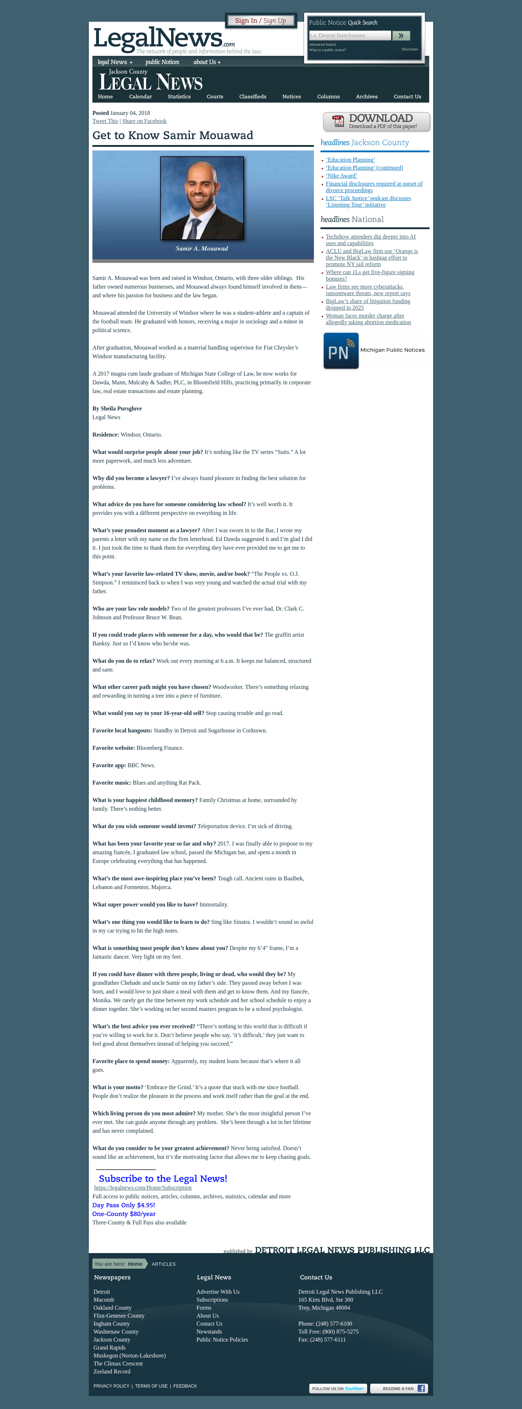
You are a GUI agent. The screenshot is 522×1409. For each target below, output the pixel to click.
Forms (203, 1308)
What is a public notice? (327, 50)
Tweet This (105, 121)
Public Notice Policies (222, 1339)
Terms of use (151, 1386)
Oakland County (113, 1308)
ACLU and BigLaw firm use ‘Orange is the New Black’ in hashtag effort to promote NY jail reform (372, 257)
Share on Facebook (144, 121)
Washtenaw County (116, 1332)
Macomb (104, 1300)
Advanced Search (322, 44)
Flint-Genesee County (119, 1316)
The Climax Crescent (118, 1363)
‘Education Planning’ (350, 160)
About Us (207, 1316)
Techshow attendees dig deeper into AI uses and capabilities (371, 240)
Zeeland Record (112, 1371)
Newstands (209, 1332)
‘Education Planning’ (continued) (364, 168)
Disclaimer (410, 49)
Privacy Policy (111, 1386)
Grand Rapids (109, 1347)
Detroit (102, 1292)
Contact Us (209, 1324)
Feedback (185, 1386)
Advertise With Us (218, 1292)
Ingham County (112, 1324)
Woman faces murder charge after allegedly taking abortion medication (368, 319)
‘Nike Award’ (341, 176)
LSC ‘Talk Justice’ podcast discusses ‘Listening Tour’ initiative (368, 201)
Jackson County (112, 1339)
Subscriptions (212, 1300)
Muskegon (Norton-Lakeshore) (130, 1355)
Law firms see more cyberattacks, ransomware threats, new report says (368, 290)
